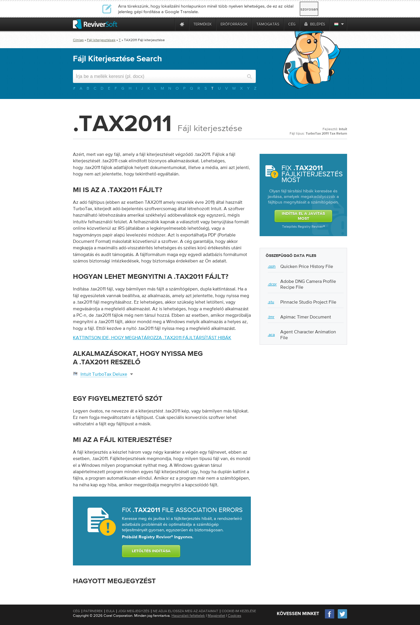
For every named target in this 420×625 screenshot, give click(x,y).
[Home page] (182, 24)
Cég (76, 611)
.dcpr (272, 284)
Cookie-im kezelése (239, 611)
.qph (272, 266)
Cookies (234, 615)
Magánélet (216, 615)
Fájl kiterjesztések (101, 40)
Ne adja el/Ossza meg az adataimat (185, 611)
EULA (110, 611)
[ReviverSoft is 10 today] (169, 24)
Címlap (78, 40)
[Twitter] (342, 618)
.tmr (271, 316)
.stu (271, 302)
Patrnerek (93, 611)
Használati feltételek (188, 615)
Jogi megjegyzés (133, 611)
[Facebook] (330, 618)
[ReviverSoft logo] (95, 24)
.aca (271, 334)
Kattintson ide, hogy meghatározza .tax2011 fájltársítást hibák (152, 337)
